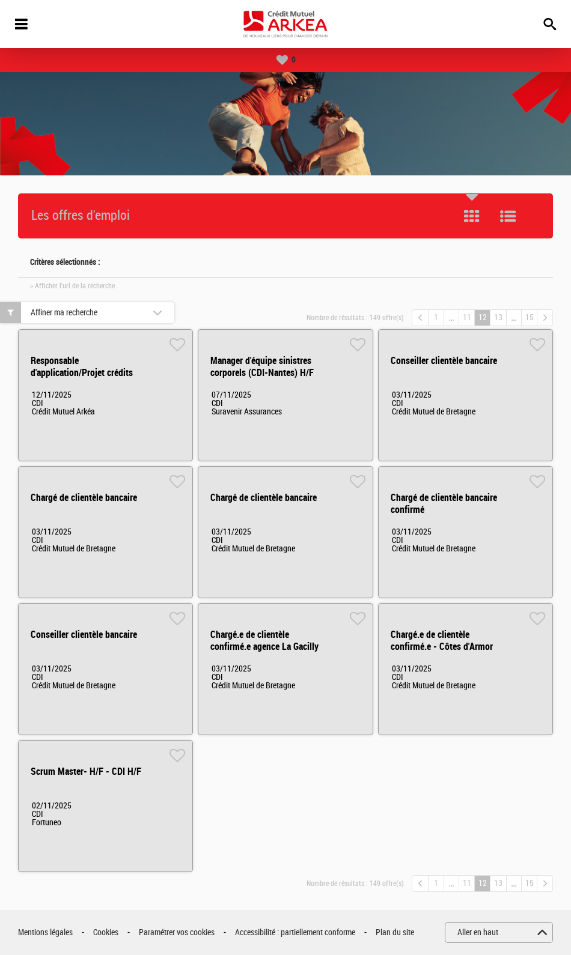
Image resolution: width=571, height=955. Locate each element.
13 (498, 317)
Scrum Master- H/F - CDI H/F (86, 771)
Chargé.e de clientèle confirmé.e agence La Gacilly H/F (264, 646)
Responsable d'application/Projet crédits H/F (82, 372)
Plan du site (395, 932)
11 (467, 317)
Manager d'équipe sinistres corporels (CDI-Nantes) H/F (262, 366)
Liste (508, 216)
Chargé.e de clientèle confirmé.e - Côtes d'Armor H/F (442, 646)
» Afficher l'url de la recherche (72, 286)
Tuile (472, 216)
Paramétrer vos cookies (177, 932)
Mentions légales (45, 932)
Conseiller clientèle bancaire (444, 360)
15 (529, 317)
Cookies (105, 932)
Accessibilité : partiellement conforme (295, 932)
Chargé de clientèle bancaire (84, 497)
